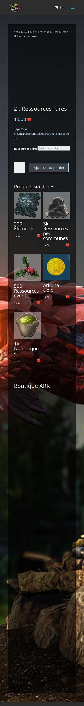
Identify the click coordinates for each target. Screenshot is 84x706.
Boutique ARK (32, 386)
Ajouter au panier (49, 167)
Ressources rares (25, 148)
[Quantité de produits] (19, 167)
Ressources (59, 31)
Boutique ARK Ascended (37, 31)
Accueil (18, 31)
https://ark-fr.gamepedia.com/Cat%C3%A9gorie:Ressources (41, 133)
